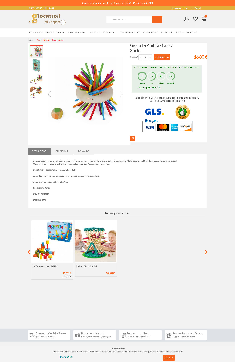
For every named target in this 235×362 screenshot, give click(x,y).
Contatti (49, 8)
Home (30, 40)
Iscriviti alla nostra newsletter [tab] (140, 311)
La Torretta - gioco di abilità (45, 266)
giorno (142, 83)
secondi (170, 83)
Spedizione (62, 151)
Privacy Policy (37, 336)
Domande (83, 151)
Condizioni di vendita (40, 322)
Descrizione (39, 151)
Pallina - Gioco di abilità (86, 266)
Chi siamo (35, 345)
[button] (49, 94)
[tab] (39, 151)
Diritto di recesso (38, 327)
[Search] (157, 19)
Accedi (198, 8)
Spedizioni (35, 318)
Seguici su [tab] (66, 311)
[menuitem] (192, 32)
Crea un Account (180, 8)
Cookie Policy (37, 340)
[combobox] (130, 19)
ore (151, 83)
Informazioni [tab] (38, 311)
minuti (161, 83)
